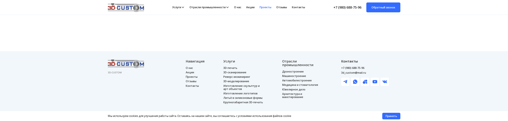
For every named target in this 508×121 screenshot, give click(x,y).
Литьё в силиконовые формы (242, 97)
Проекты (265, 7)
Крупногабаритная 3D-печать (243, 102)
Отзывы (281, 7)
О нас (237, 7)
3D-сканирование (234, 72)
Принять (391, 116)
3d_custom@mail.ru (353, 72)
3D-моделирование (236, 81)
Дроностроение (293, 71)
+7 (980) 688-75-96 (347, 7)
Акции (250, 7)
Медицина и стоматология (300, 84)
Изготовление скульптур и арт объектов (241, 87)
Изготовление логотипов (240, 93)
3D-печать (230, 68)
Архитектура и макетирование (292, 95)
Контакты (298, 7)
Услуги (176, 7)
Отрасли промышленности (207, 7)
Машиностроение (294, 76)
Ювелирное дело (293, 89)
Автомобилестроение (297, 80)
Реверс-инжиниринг (236, 76)
